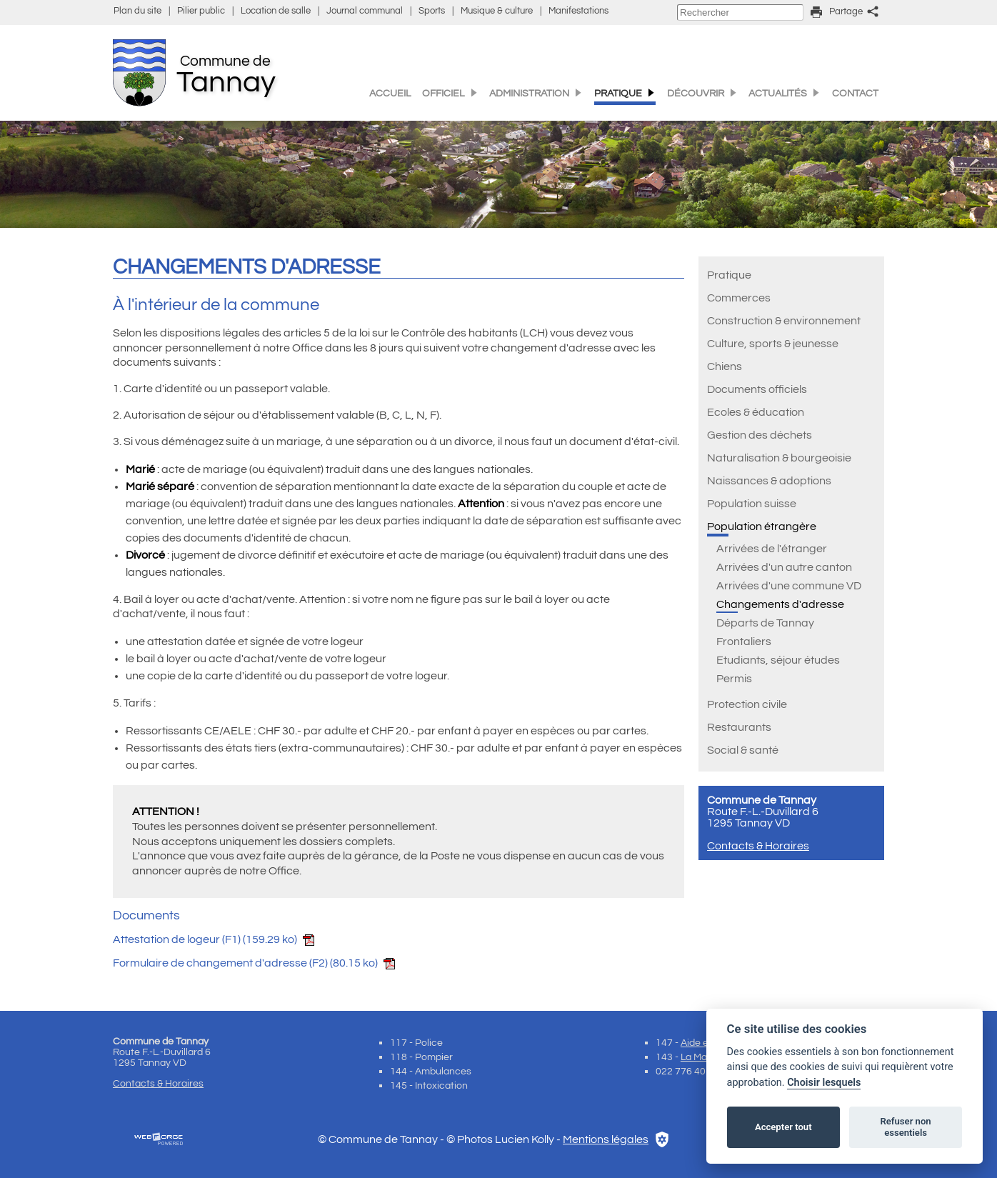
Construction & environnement (784, 320)
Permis (734, 678)
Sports (432, 11)
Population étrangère (761, 526)
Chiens (724, 366)
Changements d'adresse (780, 604)
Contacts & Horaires (758, 846)
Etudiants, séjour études (778, 660)
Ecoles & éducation (755, 412)
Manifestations (578, 11)
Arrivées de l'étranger (771, 548)
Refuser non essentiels (905, 1127)
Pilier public (201, 11)
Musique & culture (497, 11)
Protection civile (747, 704)
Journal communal (364, 11)
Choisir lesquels (824, 1083)
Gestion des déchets (759, 435)
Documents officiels (757, 389)
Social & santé (742, 750)
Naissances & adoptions (769, 480)
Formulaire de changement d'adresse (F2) (254, 963)
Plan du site (137, 11)
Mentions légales (605, 1139)
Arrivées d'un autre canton (784, 567)
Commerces (739, 298)
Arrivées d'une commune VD (788, 586)
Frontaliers (743, 641)
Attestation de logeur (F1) (213, 939)
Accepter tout (783, 1127)
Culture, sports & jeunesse (772, 343)
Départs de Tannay (765, 623)
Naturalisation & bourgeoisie (779, 458)
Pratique (729, 275)
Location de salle (276, 11)
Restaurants (739, 727)
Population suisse (751, 503)
